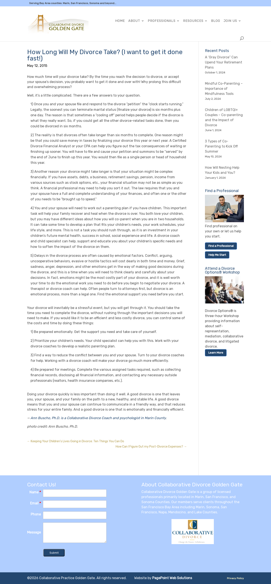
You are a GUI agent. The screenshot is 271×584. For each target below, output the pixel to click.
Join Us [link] (230, 21)
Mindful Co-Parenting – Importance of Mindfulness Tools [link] (224, 88)
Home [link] (120, 21)
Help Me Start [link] (217, 254)
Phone (36, 514)
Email (35, 503)
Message (34, 532)
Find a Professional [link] (221, 245)
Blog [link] (215, 21)
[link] (66, 24)
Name (35, 492)
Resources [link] (193, 21)
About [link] (134, 21)
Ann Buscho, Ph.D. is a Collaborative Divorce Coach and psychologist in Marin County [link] (98, 418)
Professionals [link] (162, 21)
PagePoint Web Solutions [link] (172, 578)
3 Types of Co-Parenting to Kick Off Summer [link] (221, 146)
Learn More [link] (215, 352)
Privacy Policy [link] (235, 578)
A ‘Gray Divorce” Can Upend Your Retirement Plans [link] (223, 62)
